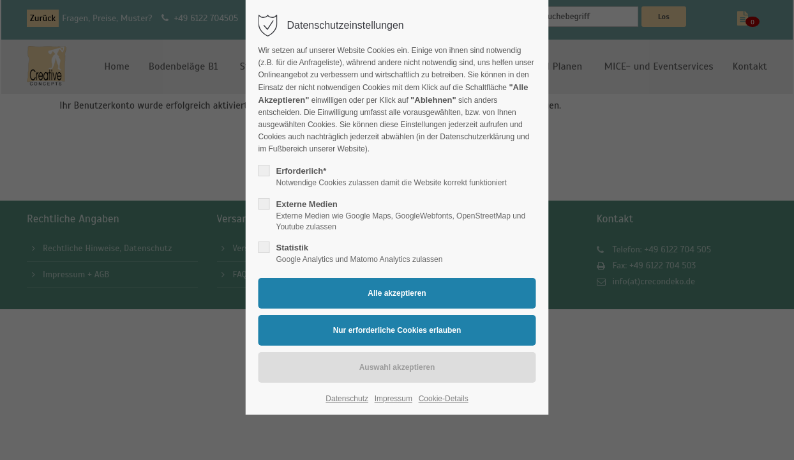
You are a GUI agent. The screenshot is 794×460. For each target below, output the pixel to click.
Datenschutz (347, 398)
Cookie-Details (443, 398)
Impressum (393, 398)
